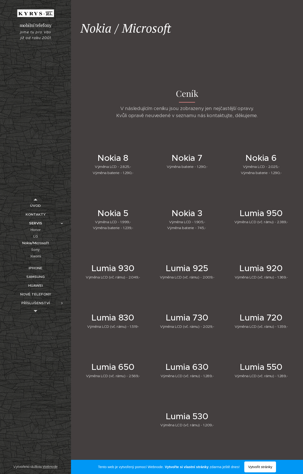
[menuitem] (35, 205)
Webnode (50, 467)
